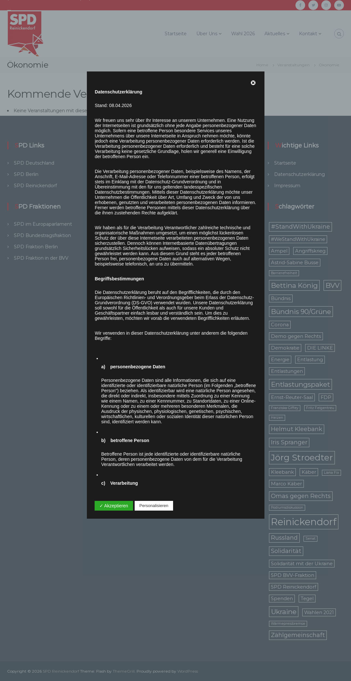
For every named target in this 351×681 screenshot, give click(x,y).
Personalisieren (154, 505)
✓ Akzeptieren (113, 505)
